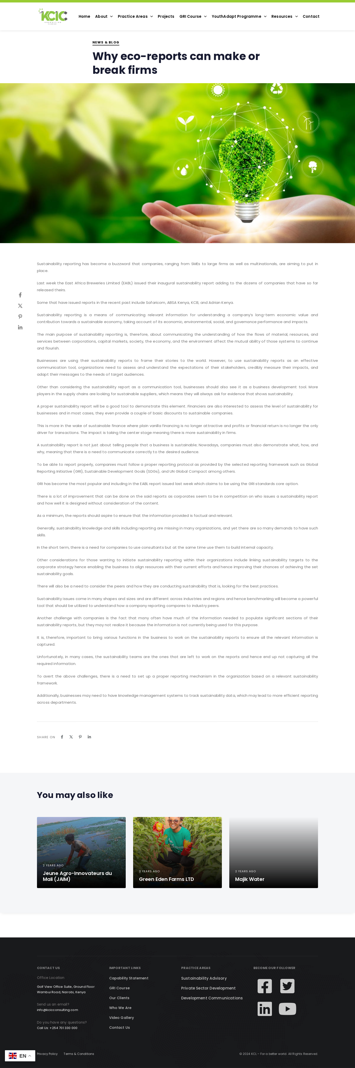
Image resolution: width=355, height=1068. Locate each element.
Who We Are (120, 1007)
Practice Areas (135, 16)
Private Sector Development (208, 988)
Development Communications (212, 998)
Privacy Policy (47, 1054)
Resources (284, 16)
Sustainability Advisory (204, 978)
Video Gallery (121, 1017)
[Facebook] (25, 294)
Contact (311, 16)
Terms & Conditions (79, 1054)
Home (84, 16)
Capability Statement (128, 978)
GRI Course (193, 16)
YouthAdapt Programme (239, 16)
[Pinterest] (25, 316)
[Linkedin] (25, 327)
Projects (166, 16)
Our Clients (119, 997)
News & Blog (105, 42)
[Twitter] (25, 305)
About (104, 16)
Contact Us (119, 1027)
